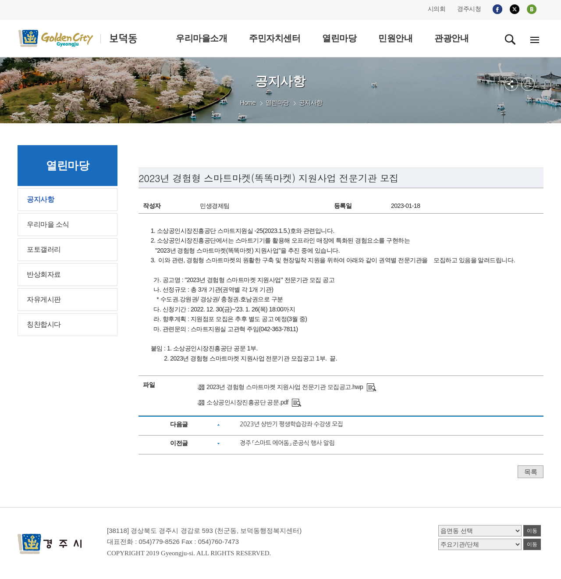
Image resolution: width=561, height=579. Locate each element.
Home (248, 102)
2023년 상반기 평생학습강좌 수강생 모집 (291, 424)
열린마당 (277, 102)
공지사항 (311, 102)
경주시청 (469, 8)
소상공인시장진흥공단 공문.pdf (247, 402)
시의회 (437, 8)
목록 (530, 471)
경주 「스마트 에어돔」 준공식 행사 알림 (287, 443)
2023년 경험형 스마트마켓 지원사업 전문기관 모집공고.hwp (284, 386)
